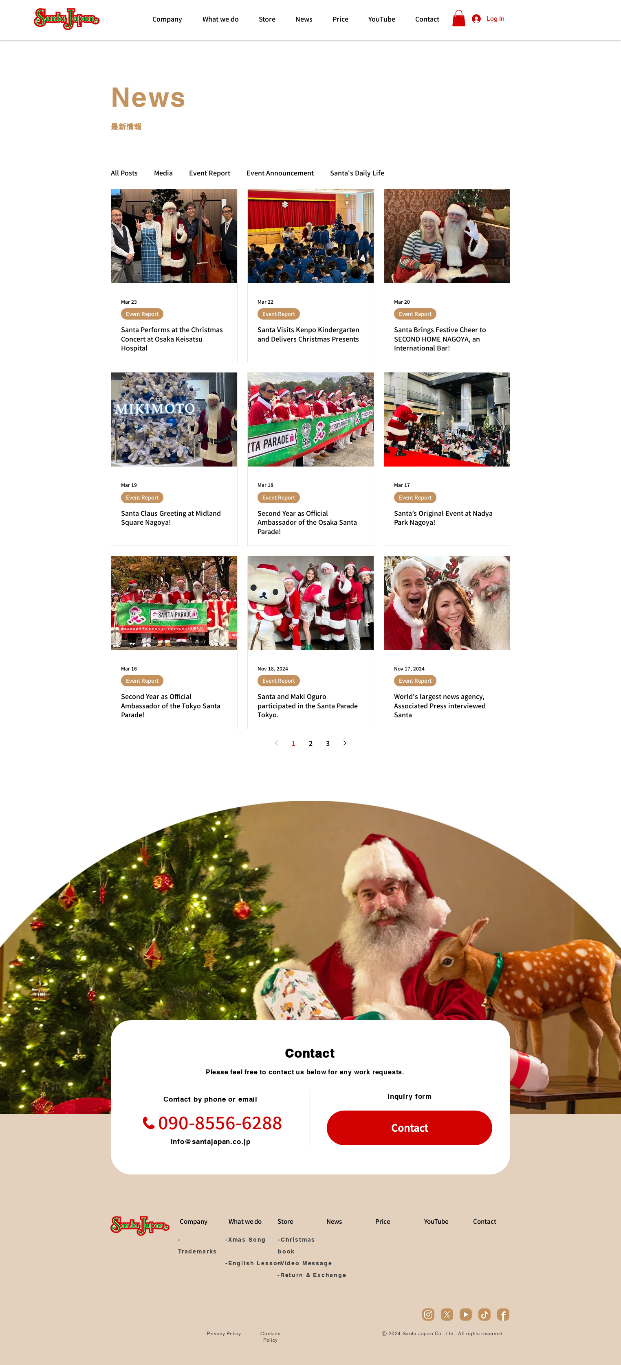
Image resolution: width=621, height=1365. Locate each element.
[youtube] (466, 1314)
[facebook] (503, 1314)
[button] (459, 18)
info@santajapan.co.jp (211, 1141)
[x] (447, 1314)
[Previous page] (276, 743)
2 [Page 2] (311, 743)
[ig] (428, 1314)
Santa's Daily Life (357, 173)
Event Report (209, 173)
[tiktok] (484, 1314)
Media (163, 173)
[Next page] (344, 743)
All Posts (124, 173)
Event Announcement (280, 173)
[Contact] (409, 1128)
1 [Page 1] (293, 743)
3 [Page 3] (328, 743)
